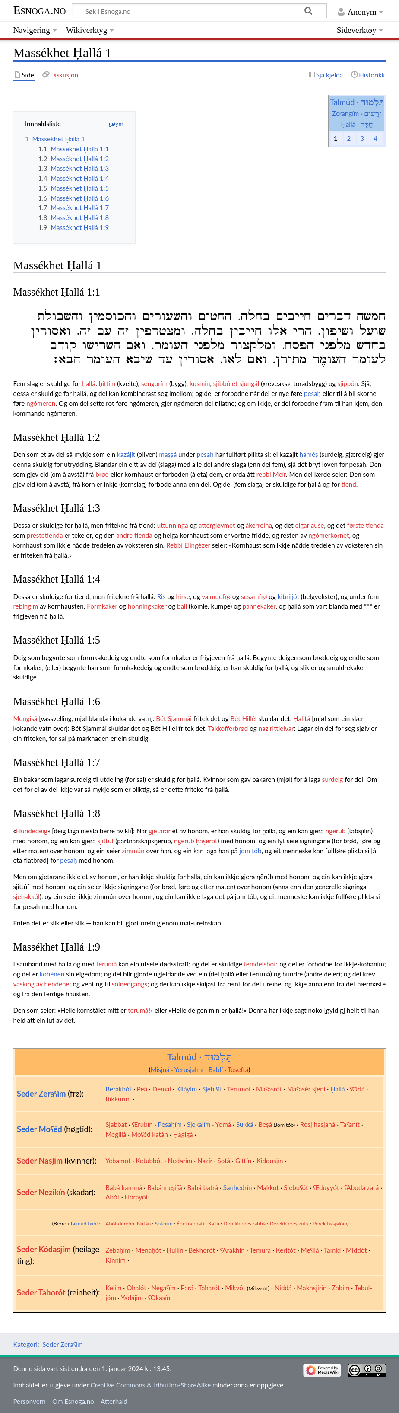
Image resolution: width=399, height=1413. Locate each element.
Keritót (286, 1250)
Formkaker (102, 606)
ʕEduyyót (326, 1187)
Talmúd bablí (84, 1223)
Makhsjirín (311, 1288)
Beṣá (265, 1124)
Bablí (216, 1069)
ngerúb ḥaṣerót (195, 841)
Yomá (223, 1124)
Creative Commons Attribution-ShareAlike (150, 1385)
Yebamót (117, 1160)
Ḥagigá (183, 1134)
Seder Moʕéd (39, 1129)
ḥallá (88, 383)
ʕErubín (142, 1124)
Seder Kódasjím (44, 1249)
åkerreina (259, 525)
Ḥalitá (301, 718)
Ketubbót (149, 1160)
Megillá (115, 1134)
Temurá (260, 1250)
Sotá (223, 1160)
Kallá (213, 1223)
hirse (183, 596)
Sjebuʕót (296, 1187)
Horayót (136, 1197)
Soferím (164, 1223)
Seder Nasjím (40, 1160)
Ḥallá (337, 1089)
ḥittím (107, 383)
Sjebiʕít (212, 1089)
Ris (161, 596)
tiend (348, 484)
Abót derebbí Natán (128, 1223)
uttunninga (172, 525)
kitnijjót (288, 596)
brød (102, 474)
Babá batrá (202, 1187)
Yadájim (132, 1297)
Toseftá (238, 1069)
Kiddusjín (269, 1160)
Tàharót (209, 1288)
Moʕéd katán (149, 1134)
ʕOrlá (357, 1089)
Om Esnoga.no (73, 1401)
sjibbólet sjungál (236, 383)
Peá (142, 1089)
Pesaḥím (170, 1124)
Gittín (243, 1160)
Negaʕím (163, 1288)
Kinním (115, 1260)
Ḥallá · (357, 124)
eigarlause (309, 525)
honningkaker (147, 606)
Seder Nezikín (41, 1192)
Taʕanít (350, 1124)
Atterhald (114, 1401)
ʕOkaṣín (159, 1297)
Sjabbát (116, 1124)
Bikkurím (118, 1099)
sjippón (347, 383)
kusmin (200, 383)
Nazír (204, 1160)
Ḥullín (174, 1250)
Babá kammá (123, 1187)
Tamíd (332, 1250)
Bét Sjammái (174, 718)
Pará (187, 1288)
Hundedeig (32, 831)
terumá (106, 964)
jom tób (250, 851)
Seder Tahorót (41, 1292)
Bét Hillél (243, 718)
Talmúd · (357, 102)
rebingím (25, 606)
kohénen (52, 974)
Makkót (268, 1187)
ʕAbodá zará (361, 1187)
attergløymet (217, 525)
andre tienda (134, 535)
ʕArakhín (232, 1250)
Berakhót (118, 1089)
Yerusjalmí (188, 1069)
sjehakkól (26, 896)
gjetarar (160, 831)
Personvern (29, 1401)
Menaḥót (148, 1250)
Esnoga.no (39, 10)
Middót (356, 1250)
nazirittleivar (276, 728)
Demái (161, 1089)
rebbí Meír (271, 474)
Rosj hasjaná (318, 1124)
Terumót (239, 1089)
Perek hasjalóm (330, 1223)
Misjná (160, 1069)
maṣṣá (168, 454)
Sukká (244, 1124)
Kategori (25, 1344)
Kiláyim (186, 1089)
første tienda (365, 525)
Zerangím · (357, 113)
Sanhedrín (237, 1187)
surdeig (332, 779)
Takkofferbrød (228, 728)
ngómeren (40, 403)
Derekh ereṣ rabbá (244, 1223)
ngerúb (336, 831)
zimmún (133, 851)
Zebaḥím (117, 1250)
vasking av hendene (41, 984)
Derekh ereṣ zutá (288, 1223)
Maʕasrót (269, 1089)
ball (182, 606)
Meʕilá (310, 1250)
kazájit (126, 454)
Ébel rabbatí (190, 1223)
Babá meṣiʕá (164, 1187)
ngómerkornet (328, 535)
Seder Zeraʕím (41, 1093)
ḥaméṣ (309, 454)
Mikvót (235, 1288)
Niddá (283, 1288)
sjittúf (106, 841)
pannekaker (259, 606)
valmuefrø (216, 596)
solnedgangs (129, 984)
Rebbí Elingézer (188, 545)
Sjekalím (199, 1124)
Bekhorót (201, 1250)
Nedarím (180, 1160)
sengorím (154, 383)
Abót (112, 1197)
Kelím (113, 1288)
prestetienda (45, 535)
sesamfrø (254, 596)
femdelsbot (260, 964)
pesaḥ (312, 393)
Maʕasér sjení (306, 1089)
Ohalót (136, 1288)
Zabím (340, 1288)
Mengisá (25, 718)
